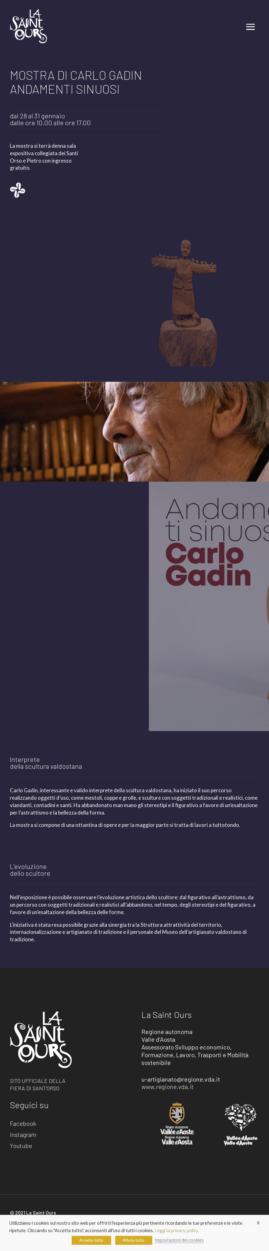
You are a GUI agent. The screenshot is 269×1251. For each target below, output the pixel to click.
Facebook (23, 1123)
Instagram (23, 1134)
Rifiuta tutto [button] (134, 1240)
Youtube (21, 1145)
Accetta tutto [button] (91, 1240)
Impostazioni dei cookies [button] (179, 1240)
